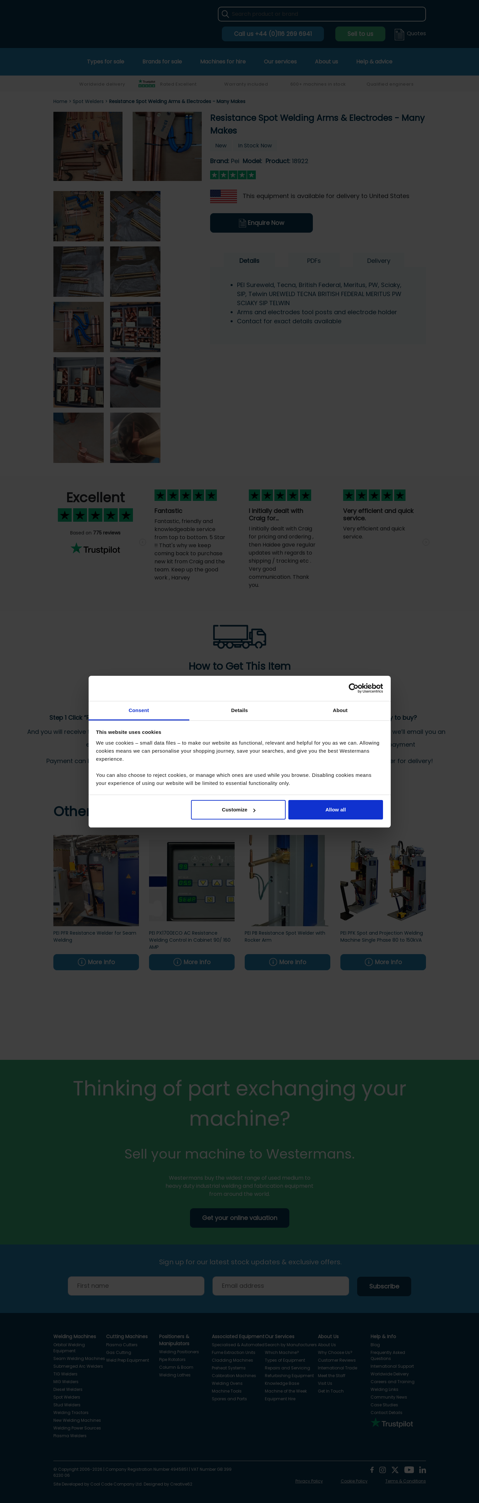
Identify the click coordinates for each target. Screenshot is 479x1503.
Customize (238, 809)
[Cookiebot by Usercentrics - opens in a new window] (353, 688)
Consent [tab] (139, 710)
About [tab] (340, 710)
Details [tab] (239, 710)
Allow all (336, 809)
